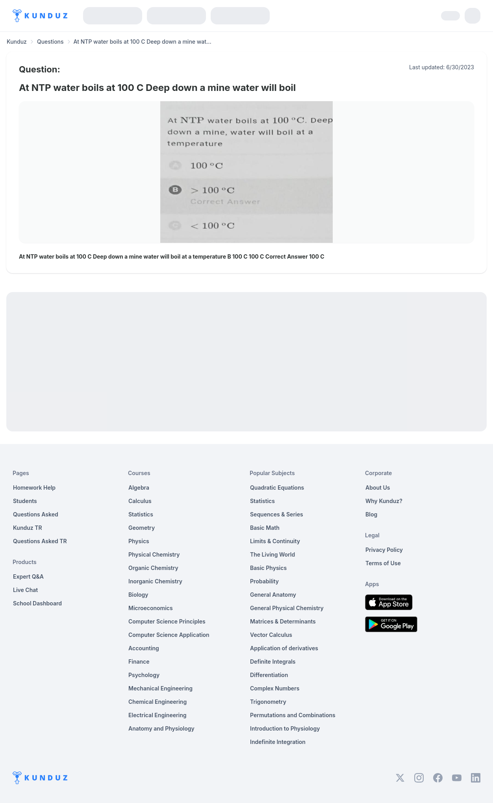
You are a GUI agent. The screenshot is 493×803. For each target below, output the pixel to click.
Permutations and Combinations (292, 715)
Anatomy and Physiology (161, 728)
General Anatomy (273, 594)
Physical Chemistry (154, 554)
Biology (138, 594)
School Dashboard (37, 603)
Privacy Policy (384, 549)
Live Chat (25, 590)
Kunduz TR (27, 527)
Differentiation (269, 675)
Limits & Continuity (275, 541)
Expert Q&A (28, 576)
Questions (50, 41)
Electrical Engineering (157, 715)
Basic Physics (268, 567)
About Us (377, 487)
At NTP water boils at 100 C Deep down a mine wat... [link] (142, 41)
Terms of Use (383, 563)
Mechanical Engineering (160, 688)
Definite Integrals (273, 661)
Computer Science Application (168, 634)
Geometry (141, 527)
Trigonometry (268, 701)
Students (25, 501)
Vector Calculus (271, 634)
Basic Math (265, 527)
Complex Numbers (274, 688)
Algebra (138, 487)
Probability (264, 581)
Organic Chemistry (153, 567)
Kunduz (17, 41)
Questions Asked (35, 514)
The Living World (272, 554)
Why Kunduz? (383, 501)
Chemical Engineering (157, 701)
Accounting (143, 648)
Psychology (143, 675)
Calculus (140, 501)
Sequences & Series (276, 514)
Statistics (140, 514)
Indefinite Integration (278, 741)
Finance (139, 661)
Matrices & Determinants (283, 621)
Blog (371, 514)
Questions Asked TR (40, 541)
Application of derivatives (284, 648)
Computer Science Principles (167, 621)
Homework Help (34, 487)
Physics (138, 541)
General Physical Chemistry (287, 608)
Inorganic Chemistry (155, 581)
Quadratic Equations (277, 487)
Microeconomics (150, 608)
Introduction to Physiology (285, 728)
